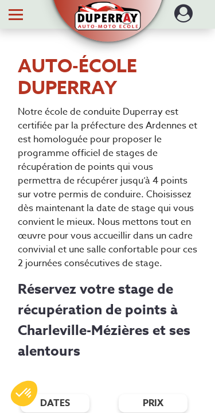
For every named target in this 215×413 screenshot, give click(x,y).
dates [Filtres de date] (55, 403)
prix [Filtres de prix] (153, 403)
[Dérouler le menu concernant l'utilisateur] (183, 17)
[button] (107, 10)
